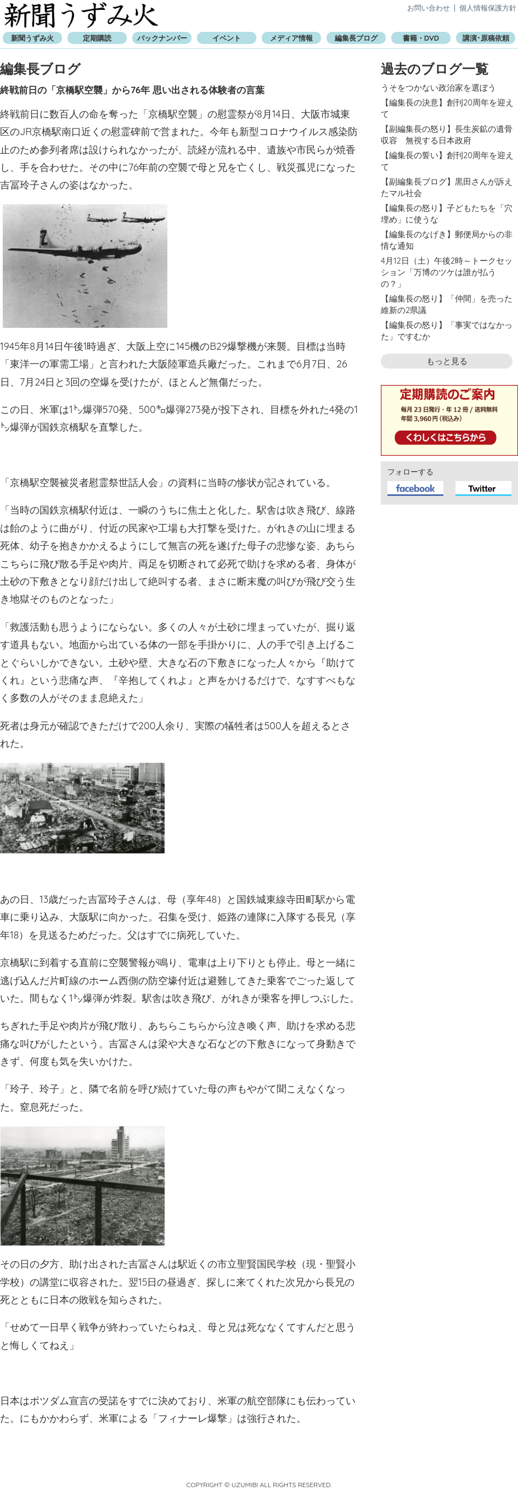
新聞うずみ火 (81, 15)
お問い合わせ (428, 7)
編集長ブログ (356, 37)
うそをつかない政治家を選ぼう (438, 87)
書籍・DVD (421, 37)
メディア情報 (291, 37)
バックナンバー (162, 37)
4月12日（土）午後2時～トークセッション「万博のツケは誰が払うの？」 (447, 272)
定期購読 (97, 37)
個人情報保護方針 (487, 7)
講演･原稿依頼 (486, 37)
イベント (226, 37)
